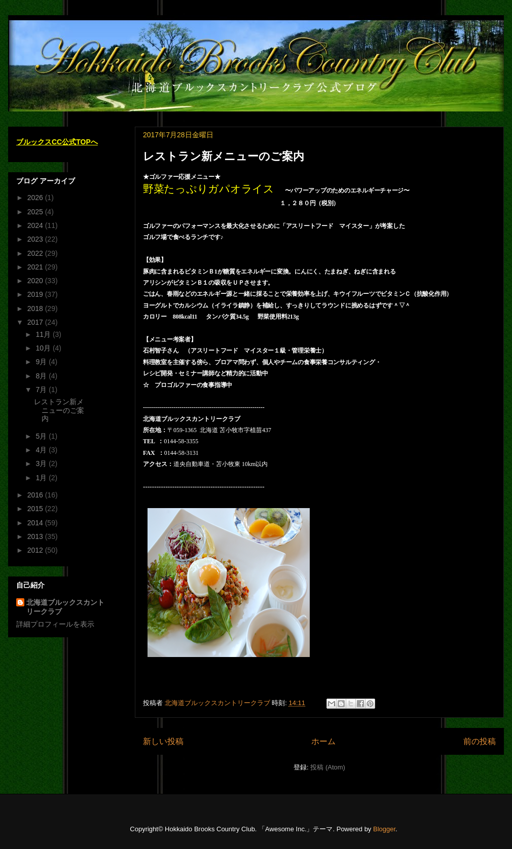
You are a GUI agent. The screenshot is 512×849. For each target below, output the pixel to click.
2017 (36, 322)
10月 (43, 348)
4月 (42, 450)
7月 (42, 389)
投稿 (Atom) (327, 767)
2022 (36, 253)
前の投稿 (479, 741)
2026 (36, 198)
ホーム (323, 741)
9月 (42, 362)
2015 (36, 509)
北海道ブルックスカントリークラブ (65, 606)
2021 (36, 267)
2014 (36, 523)
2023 (36, 239)
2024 (36, 225)
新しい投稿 (163, 741)
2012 (36, 550)
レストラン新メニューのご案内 (223, 156)
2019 (36, 294)
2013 (36, 536)
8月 (42, 376)
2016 (36, 495)
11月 (43, 334)
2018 (36, 308)
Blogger (384, 829)
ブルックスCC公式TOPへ (57, 142)
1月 (42, 478)
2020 (36, 281)
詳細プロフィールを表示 (55, 624)
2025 (36, 212)
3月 (42, 463)
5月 (42, 436)
